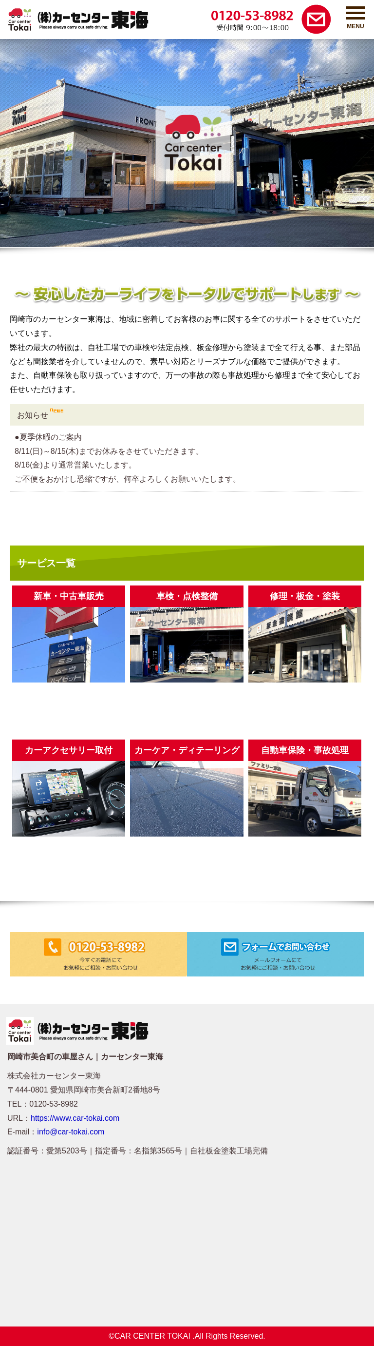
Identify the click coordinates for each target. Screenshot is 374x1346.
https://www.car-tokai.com (75, 1118)
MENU (355, 18)
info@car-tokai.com (70, 1132)
